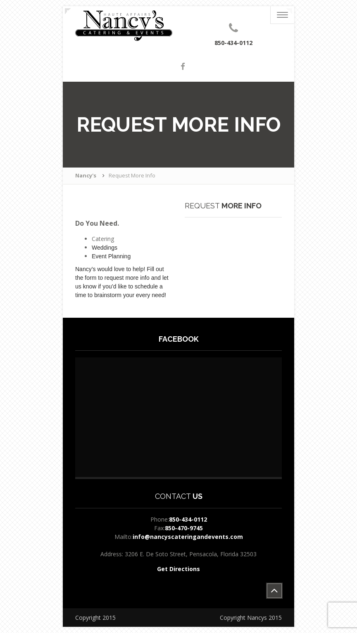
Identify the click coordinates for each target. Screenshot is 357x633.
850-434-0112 (188, 519)
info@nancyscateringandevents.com (188, 537)
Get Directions (178, 569)
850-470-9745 (184, 528)
